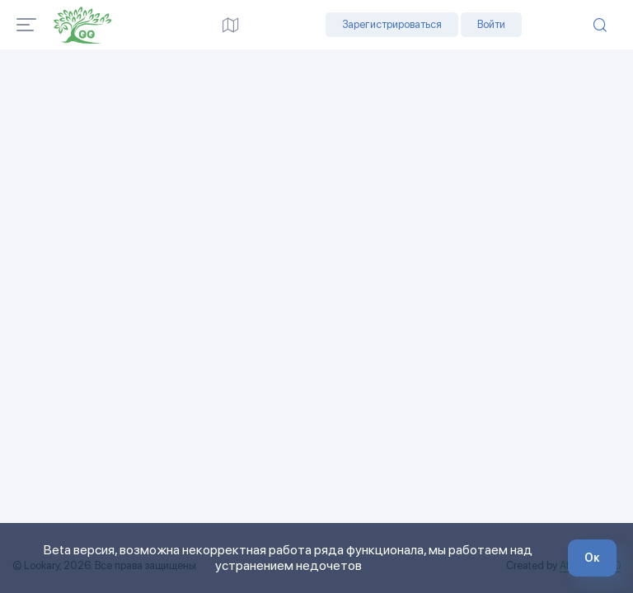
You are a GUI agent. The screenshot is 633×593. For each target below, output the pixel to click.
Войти (491, 24)
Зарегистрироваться (392, 24)
